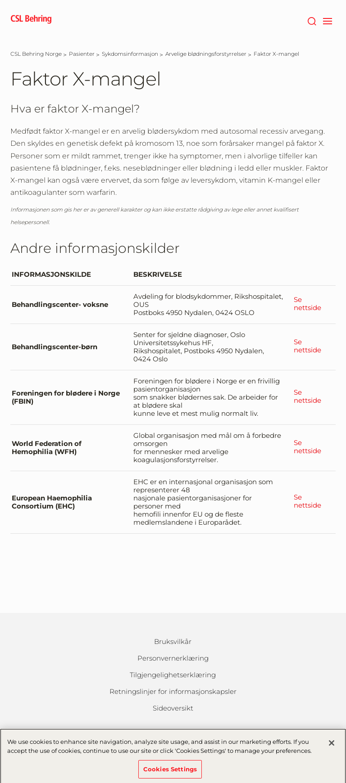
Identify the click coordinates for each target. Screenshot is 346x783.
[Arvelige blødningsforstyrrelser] (205, 53)
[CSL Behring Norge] (36, 53)
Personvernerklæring (173, 658)
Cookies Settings (170, 771)
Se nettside (307, 304)
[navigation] (327, 20)
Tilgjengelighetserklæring (173, 674)
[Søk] (311, 20)
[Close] (331, 746)
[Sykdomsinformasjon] (130, 53)
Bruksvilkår (172, 641)
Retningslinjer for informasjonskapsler (173, 691)
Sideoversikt (173, 708)
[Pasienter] (82, 53)
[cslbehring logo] (31, 20)
